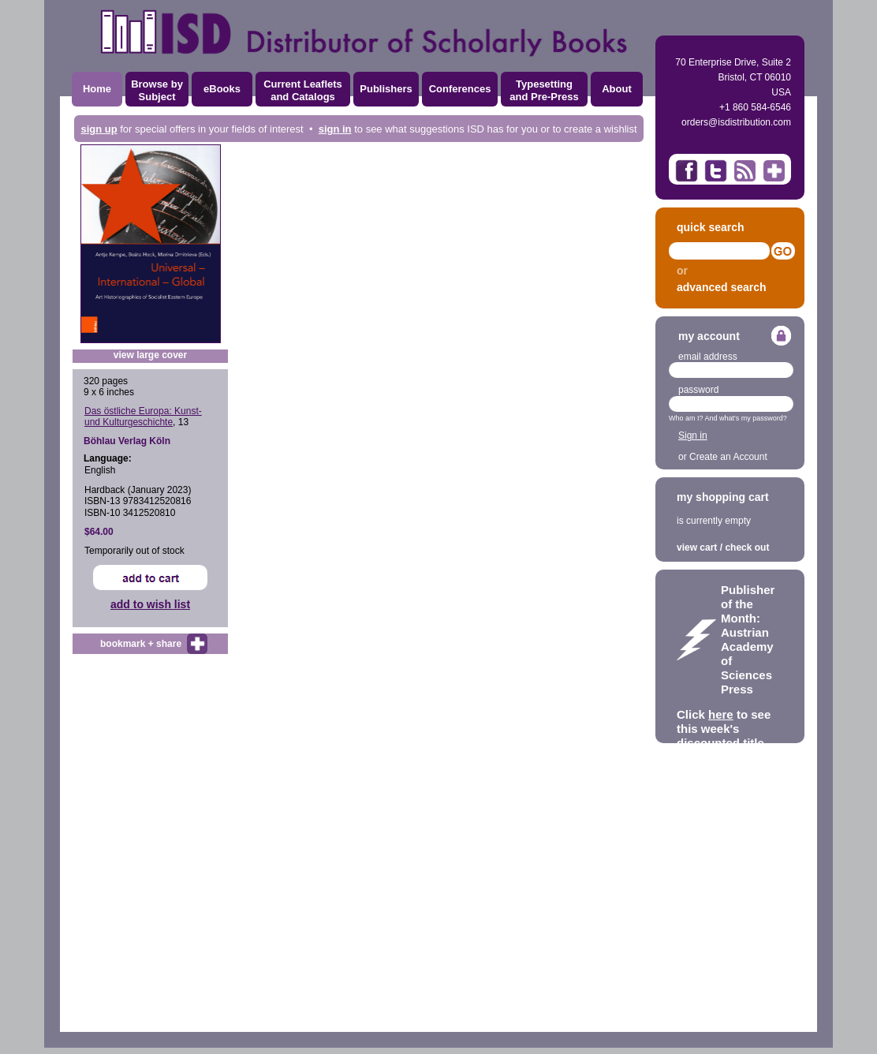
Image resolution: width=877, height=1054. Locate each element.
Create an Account (728, 456)
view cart (697, 547)
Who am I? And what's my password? (728, 418)
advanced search (722, 287)
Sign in (692, 435)
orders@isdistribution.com (736, 122)
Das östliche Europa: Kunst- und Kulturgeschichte (143, 417)
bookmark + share (140, 643)
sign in (335, 129)
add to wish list (150, 604)
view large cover (150, 355)
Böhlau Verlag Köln (127, 441)
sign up (98, 129)
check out (747, 547)
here (720, 714)
